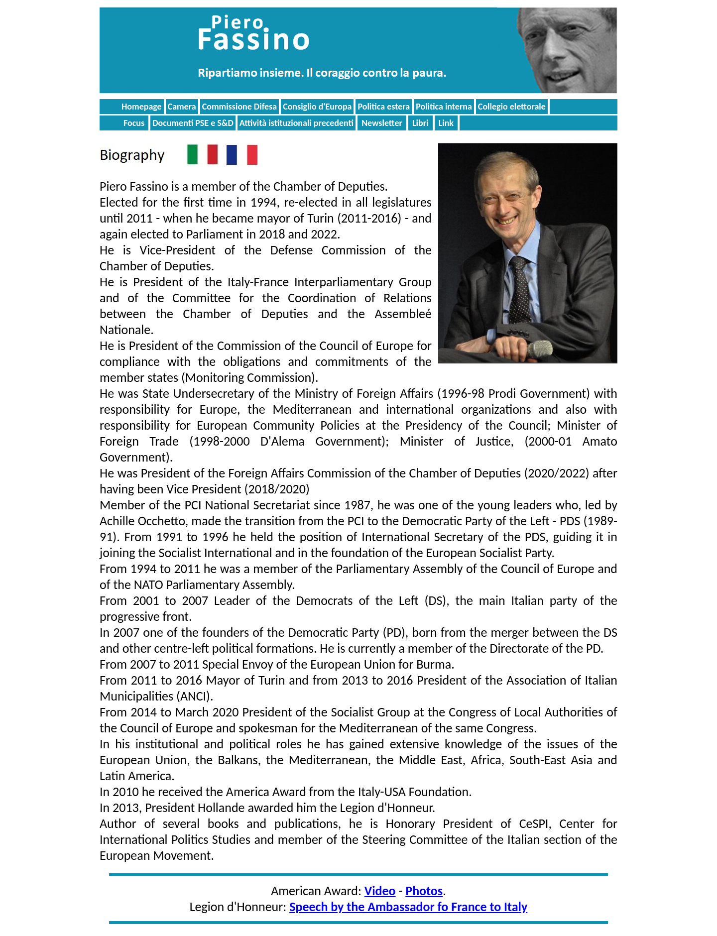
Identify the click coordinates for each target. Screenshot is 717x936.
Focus (133, 122)
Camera (182, 106)
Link (446, 122)
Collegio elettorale (512, 106)
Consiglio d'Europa (317, 106)
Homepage (141, 106)
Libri (420, 122)
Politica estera (384, 106)
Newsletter (381, 122)
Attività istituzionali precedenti (296, 122)
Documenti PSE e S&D (193, 122)
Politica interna (444, 106)
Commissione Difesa (239, 106)
